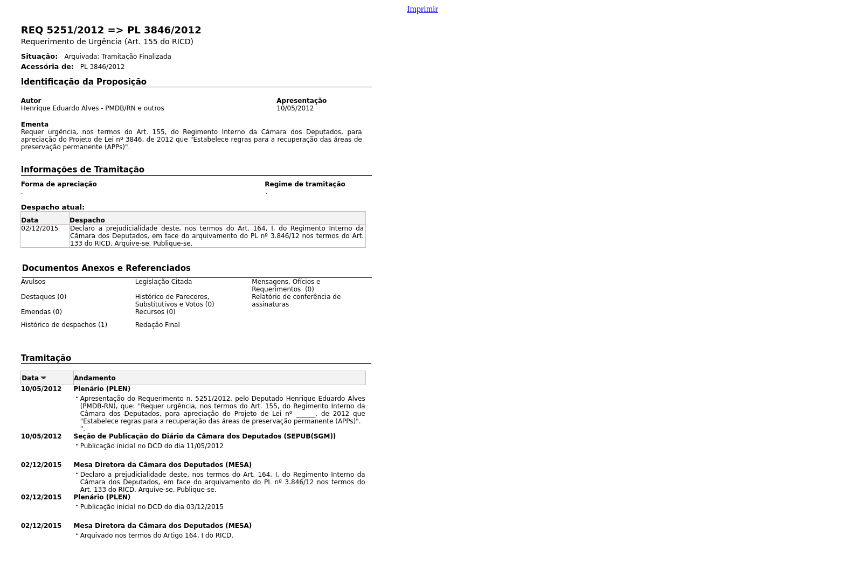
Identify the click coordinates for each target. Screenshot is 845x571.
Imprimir (422, 8)
